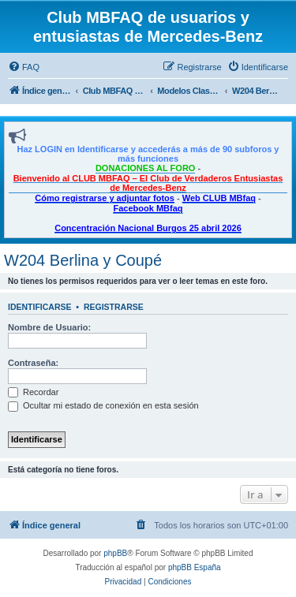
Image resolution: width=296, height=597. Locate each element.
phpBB (115, 553)
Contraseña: (33, 363)
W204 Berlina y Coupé (83, 260)
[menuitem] (23, 67)
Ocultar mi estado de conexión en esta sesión (103, 405)
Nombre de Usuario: (49, 327)
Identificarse (40, 307)
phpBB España (194, 567)
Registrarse (114, 307)
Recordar (33, 392)
